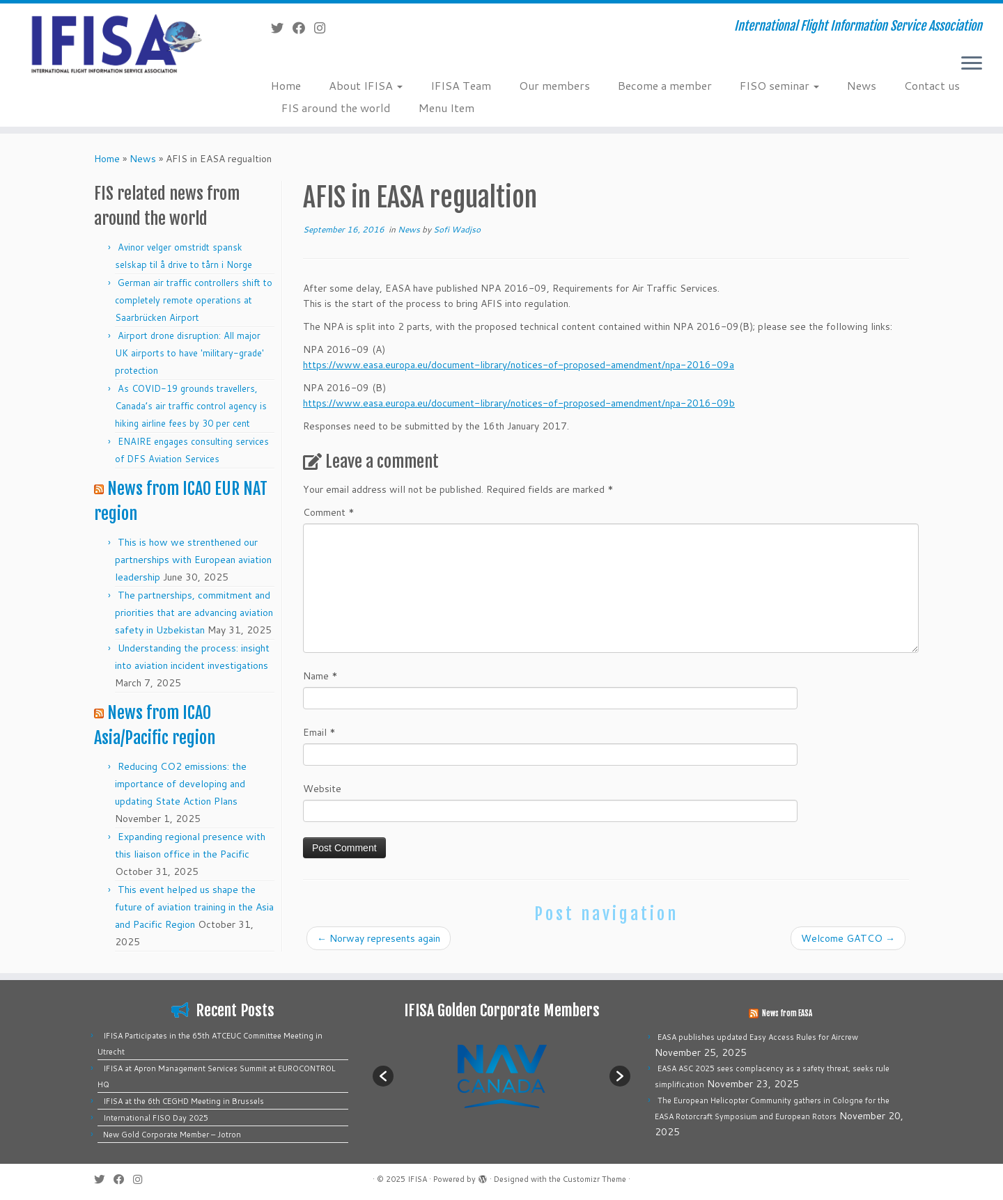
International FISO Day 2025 (155, 1117)
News (861, 85)
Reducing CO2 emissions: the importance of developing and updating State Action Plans (181, 783)
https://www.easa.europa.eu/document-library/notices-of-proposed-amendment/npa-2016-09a (518, 365)
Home (286, 85)
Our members (554, 85)
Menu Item (446, 108)
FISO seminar (779, 85)
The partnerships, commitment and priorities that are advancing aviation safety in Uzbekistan (194, 612)
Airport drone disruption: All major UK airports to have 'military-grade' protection (189, 353)
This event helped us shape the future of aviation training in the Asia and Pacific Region (194, 907)
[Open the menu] (971, 64)
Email (319, 732)
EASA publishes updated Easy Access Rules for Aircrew (758, 1037)
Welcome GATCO (848, 938)
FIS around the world (336, 108)
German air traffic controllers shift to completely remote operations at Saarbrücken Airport (193, 300)
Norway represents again (378, 938)
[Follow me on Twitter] (282, 28)
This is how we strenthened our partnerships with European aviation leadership (193, 559)
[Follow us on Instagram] (324, 28)
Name (320, 676)
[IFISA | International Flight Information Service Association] (115, 42)
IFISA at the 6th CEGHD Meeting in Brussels (183, 1101)
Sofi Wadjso (457, 229)
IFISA (417, 1179)
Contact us (932, 85)
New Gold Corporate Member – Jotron (172, 1134)
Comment (329, 512)
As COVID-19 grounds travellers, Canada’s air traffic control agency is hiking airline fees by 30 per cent (191, 405)
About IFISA (366, 85)
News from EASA (787, 1013)
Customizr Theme (594, 1179)
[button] (383, 1076)
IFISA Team (460, 85)
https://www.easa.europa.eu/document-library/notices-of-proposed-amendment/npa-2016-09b (519, 403)
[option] (501, 1076)
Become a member (665, 85)
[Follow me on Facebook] (303, 28)
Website (322, 789)
